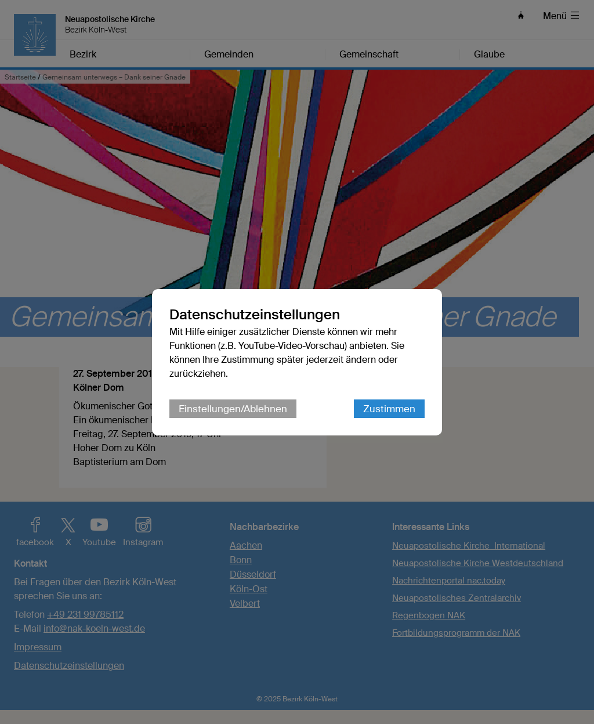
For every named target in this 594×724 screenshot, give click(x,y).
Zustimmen (389, 408)
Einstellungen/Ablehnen (233, 408)
